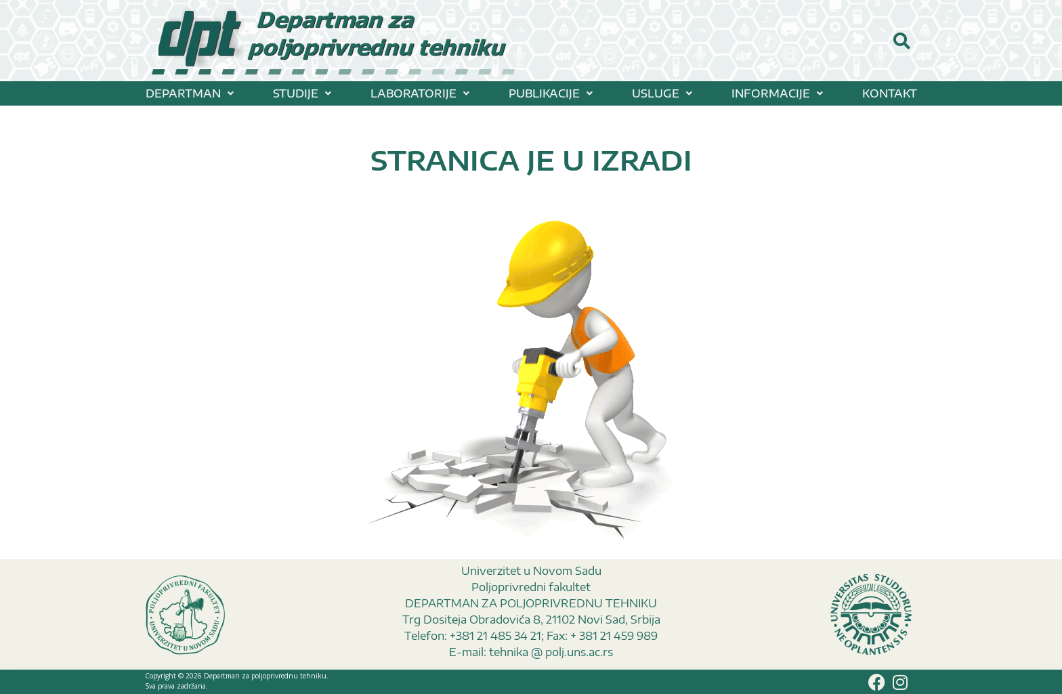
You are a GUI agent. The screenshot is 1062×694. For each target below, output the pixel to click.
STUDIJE (302, 93)
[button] (190, 93)
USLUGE (662, 93)
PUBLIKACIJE (551, 93)
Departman (190, 93)
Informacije (777, 93)
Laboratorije (419, 93)
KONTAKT (889, 93)
